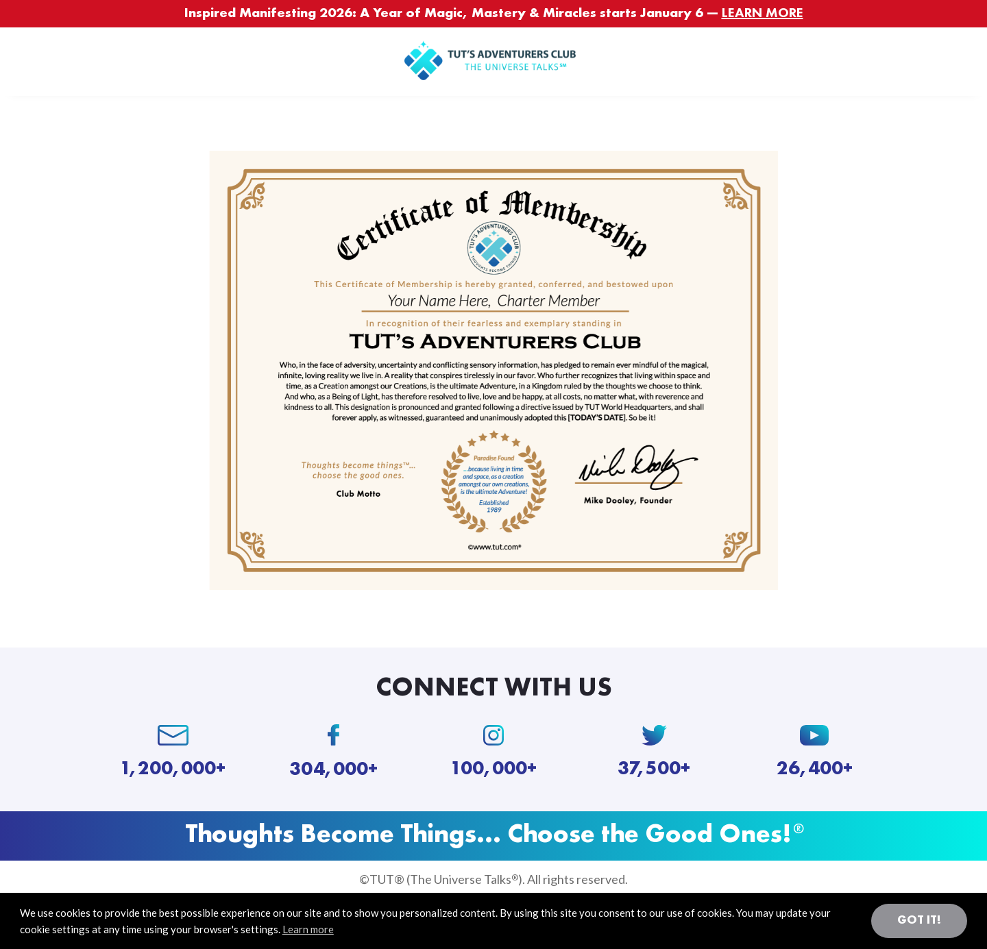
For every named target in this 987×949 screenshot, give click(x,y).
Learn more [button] (308, 929)
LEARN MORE (762, 14)
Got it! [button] (919, 920)
